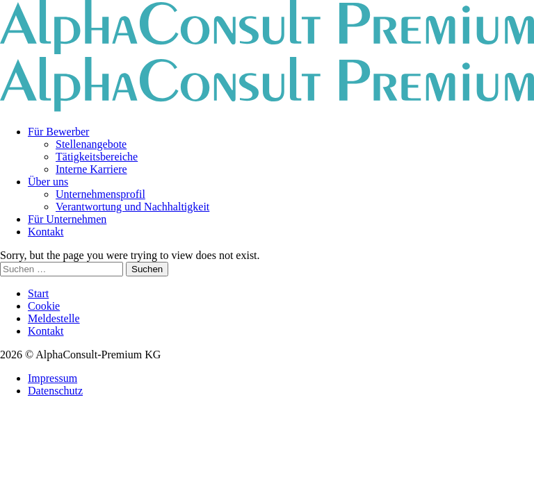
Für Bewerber (58, 132)
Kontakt (46, 232)
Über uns (48, 182)
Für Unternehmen (67, 219)
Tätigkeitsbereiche (97, 156)
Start (38, 293)
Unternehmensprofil (100, 194)
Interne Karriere (91, 169)
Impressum (52, 378)
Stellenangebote (91, 144)
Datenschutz (55, 391)
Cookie (44, 306)
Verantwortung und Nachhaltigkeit (132, 206)
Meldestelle (54, 318)
